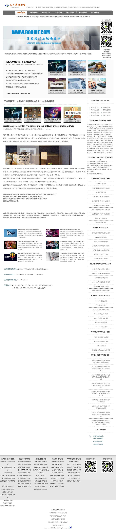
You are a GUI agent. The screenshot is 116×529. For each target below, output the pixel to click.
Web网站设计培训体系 (57, 90)
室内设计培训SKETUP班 (101, 254)
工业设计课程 (58, 13)
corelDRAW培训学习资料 (7, 506)
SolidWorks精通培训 (57, 464)
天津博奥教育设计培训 (58, 510)
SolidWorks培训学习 (57, 481)
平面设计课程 (34, 13)
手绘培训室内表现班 (24, 473)
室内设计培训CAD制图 (24, 467)
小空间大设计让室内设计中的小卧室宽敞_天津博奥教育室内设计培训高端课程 (101, 422)
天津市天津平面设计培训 (17, 213)
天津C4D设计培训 (101, 192)
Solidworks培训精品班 (101, 322)
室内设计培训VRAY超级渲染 (101, 250)
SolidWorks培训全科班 (33, 215)
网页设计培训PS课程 (74, 473)
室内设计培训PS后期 (24, 478)
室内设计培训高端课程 (24, 464)
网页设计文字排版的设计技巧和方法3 (14, 199)
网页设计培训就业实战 (74, 467)
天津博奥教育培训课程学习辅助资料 (32, 54)
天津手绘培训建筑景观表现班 (101, 290)
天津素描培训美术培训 (7, 489)
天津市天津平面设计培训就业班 (35, 213)
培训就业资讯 (95, 110)
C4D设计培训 (8, 473)
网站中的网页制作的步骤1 (11, 201)
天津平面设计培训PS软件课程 (101, 201)
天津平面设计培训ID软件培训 (101, 214)
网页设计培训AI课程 (74, 475)
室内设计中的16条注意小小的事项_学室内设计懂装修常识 (101, 361)
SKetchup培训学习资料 (41, 484)
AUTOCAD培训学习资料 (57, 486)
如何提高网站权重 (8, 194)
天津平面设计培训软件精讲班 (101, 197)
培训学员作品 (95, 112)
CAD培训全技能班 (101, 305)
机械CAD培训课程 (57, 470)
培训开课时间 (95, 107)
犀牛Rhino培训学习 (41, 486)
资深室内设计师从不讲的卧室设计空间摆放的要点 (101, 407)
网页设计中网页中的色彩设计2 (12, 196)
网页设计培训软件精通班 (101, 337)
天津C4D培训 (72, 119)
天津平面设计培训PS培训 (7, 475)
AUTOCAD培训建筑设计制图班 (101, 282)
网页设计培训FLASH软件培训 (101, 350)
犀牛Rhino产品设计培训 (101, 314)
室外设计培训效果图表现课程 (101, 269)
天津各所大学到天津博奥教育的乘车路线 (34, 217)
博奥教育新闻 (107, 110)
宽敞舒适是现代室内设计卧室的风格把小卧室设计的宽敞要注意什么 (101, 414)
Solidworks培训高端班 (101, 327)
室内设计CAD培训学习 (24, 486)
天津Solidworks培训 (19, 215)
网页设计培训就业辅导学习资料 (58, 54)
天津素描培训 (45, 215)
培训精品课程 (107, 107)
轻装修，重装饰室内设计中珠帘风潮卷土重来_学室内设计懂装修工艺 (101, 393)
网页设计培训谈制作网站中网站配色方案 (26, 194)
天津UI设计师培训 (101, 184)
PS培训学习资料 (8, 500)
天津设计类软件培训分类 (96, 92)
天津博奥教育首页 (11, 54)
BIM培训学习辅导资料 (40, 489)
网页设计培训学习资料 (74, 481)
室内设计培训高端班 (101, 237)
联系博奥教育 (95, 13)
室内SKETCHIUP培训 (24, 470)
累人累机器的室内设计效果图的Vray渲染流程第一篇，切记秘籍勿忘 (101, 385)
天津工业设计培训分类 (76, 92)
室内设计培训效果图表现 (101, 241)
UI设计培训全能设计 (8, 486)
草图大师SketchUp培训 (100, 278)
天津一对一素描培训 (101, 218)
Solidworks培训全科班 (101, 301)
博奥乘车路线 (107, 115)
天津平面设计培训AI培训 (7, 478)
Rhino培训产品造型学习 (57, 484)
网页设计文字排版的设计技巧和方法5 (36, 199)
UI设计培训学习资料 (74, 478)
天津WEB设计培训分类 (56, 92)
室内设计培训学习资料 (24, 481)
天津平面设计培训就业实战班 (101, 188)
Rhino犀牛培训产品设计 (57, 475)
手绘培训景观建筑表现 (41, 464)
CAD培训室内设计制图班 (101, 259)
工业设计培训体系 (76, 90)
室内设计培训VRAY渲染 (24, 475)
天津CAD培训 (55, 215)
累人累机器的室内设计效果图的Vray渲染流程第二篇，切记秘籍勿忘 (101, 368)
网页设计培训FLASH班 (74, 470)
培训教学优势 (95, 115)
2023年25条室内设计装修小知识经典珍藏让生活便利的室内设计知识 (101, 377)
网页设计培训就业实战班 (101, 341)
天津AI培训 (77, 213)
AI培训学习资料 (7, 503)
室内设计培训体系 (76, 72)
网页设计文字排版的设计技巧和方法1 (32, 196)
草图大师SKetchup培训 (41, 467)
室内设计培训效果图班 (24, 461)
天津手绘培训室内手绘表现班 (101, 246)
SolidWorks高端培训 (57, 467)
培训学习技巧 (107, 112)
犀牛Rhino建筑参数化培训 (100, 286)
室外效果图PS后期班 (41, 478)
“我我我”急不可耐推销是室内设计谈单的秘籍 (101, 401)
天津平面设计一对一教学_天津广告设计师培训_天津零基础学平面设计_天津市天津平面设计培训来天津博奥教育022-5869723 (53, 16)
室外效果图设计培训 (41, 461)
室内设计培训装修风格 (24, 484)
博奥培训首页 (21, 13)
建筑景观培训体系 (96, 72)
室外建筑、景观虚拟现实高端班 (101, 273)
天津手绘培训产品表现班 (101, 318)
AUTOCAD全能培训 (57, 473)
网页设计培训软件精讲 (74, 464)
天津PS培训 (59, 213)
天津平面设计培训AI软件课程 (101, 205)
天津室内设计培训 (65, 215)
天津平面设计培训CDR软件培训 (101, 209)
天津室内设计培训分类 (76, 74)
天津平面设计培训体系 (57, 72)
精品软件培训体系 (96, 90)
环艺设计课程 (83, 13)
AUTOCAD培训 (40, 475)
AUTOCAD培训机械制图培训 (100, 309)
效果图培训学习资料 (41, 481)
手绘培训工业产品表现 (57, 478)
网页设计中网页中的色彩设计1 (47, 194)
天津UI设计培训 (101, 346)
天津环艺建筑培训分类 (96, 74)
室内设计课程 (46, 13)
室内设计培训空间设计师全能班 (101, 233)
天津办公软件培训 (101, 222)
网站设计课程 (70, 13)
